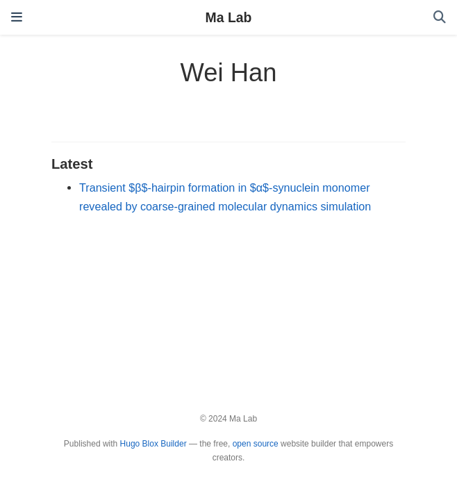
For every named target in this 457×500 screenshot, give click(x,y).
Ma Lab (229, 17)
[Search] (439, 18)
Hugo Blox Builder (153, 444)
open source (256, 444)
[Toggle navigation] (16, 17)
